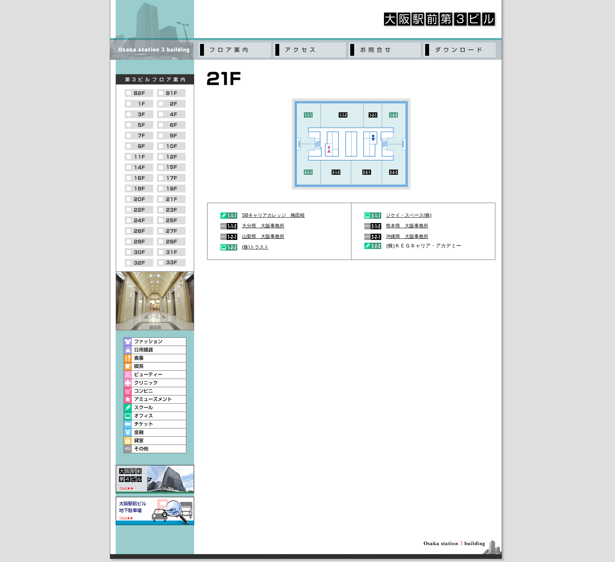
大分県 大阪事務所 (263, 226)
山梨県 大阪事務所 (263, 236)
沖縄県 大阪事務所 (407, 236)
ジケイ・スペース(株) (408, 215)
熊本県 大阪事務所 (407, 226)
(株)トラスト (255, 247)
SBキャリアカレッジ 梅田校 (273, 215)
